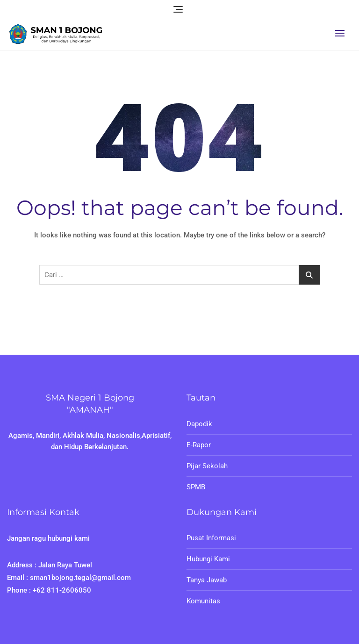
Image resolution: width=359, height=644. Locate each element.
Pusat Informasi (211, 538)
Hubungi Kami (208, 559)
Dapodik (199, 424)
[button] (342, 33)
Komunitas (203, 601)
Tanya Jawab (207, 580)
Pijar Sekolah (207, 466)
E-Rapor (199, 445)
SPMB (196, 487)
